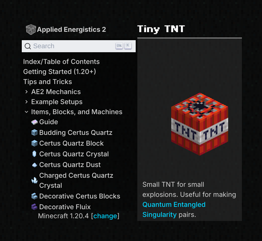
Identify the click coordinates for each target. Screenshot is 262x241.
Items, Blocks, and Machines (73, 112)
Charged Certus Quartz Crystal (72, 180)
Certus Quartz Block (67, 143)
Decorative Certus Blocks (75, 196)
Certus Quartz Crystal (70, 154)
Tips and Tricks (47, 82)
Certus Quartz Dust (66, 165)
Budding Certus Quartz (72, 133)
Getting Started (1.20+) (59, 72)
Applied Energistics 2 (65, 29)
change (105, 216)
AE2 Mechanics (52, 92)
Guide (44, 122)
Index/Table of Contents (61, 62)
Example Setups (52, 102)
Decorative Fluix (61, 207)
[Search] (79, 46)
